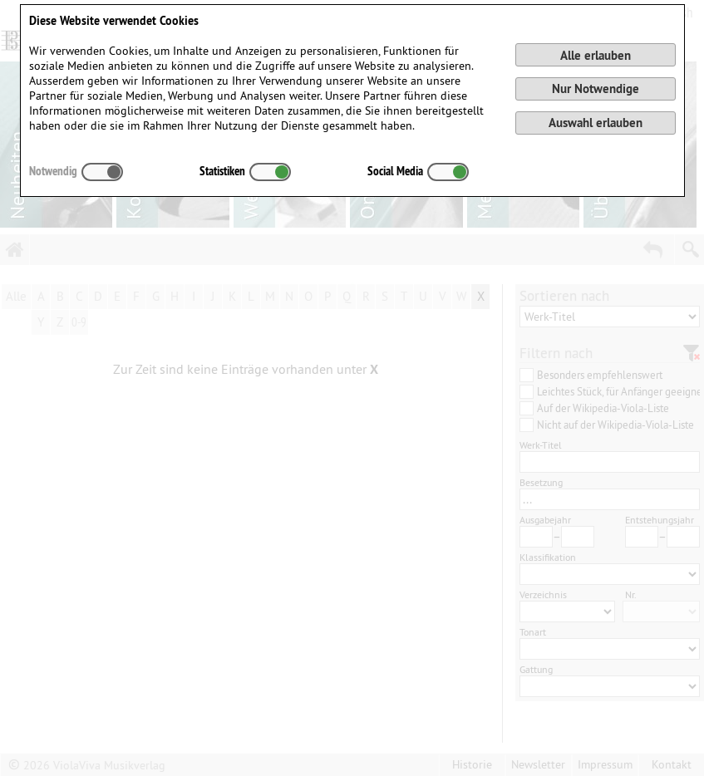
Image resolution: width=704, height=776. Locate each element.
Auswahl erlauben (595, 122)
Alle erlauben (595, 55)
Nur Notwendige (595, 88)
